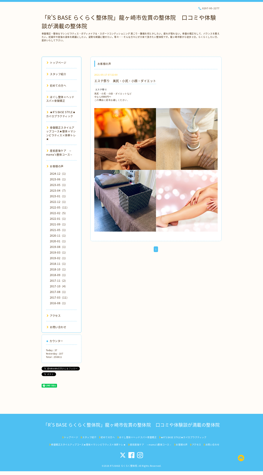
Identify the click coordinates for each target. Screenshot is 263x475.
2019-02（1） (58, 258)
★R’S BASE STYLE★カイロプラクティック (61, 114)
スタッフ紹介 (56, 74)
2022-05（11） (59, 207)
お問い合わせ (56, 327)
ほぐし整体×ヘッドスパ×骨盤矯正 (60, 98)
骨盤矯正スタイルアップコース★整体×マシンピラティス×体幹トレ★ (61, 133)
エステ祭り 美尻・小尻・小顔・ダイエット (125, 80)
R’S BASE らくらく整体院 (123, 465)
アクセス (54, 315)
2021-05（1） (58, 230)
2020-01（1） (58, 241)
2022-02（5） (58, 213)
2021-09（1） (58, 224)
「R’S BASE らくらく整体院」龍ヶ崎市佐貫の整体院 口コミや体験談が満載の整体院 (131, 424)
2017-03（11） (59, 297)
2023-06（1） (58, 179)
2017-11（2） (58, 280)
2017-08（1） (58, 292)
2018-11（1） (58, 264)
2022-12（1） (58, 202)
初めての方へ (56, 85)
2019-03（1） (58, 252)
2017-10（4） (58, 286)
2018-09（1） (58, 275)
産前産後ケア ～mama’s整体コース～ (59, 152)
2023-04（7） (58, 190)
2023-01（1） (58, 196)
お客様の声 (55, 166)
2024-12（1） (58, 173)
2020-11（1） (58, 235)
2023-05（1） (58, 185)
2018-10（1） (58, 269)
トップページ (56, 62)
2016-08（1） (58, 303)
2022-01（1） (58, 219)
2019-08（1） (58, 247)
